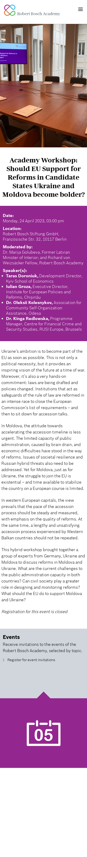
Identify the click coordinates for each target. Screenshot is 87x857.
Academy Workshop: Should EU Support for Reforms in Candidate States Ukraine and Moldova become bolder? (43, 177)
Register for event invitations (31, 659)
